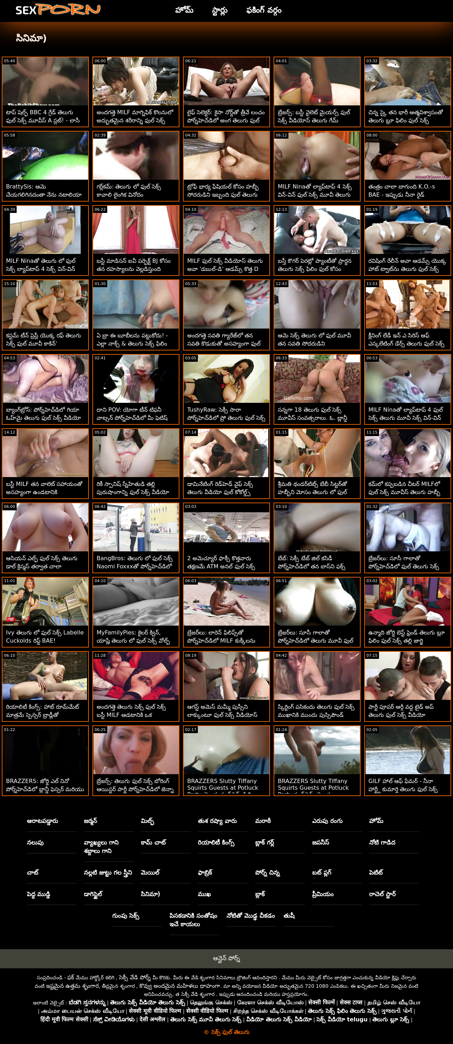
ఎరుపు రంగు (327, 820)
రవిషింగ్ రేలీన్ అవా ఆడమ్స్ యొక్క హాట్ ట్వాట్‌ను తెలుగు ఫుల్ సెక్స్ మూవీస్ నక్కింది (407, 268)
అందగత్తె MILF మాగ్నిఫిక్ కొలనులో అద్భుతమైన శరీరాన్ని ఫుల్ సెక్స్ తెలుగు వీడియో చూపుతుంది (135, 120)
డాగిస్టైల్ (93, 894)
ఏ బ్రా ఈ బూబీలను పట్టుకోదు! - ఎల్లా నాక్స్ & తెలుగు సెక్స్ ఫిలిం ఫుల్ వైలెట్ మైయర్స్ (132, 343)
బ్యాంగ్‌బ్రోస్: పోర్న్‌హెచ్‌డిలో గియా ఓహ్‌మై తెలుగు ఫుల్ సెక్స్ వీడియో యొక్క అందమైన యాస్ (43, 417)
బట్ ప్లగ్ (321, 872)
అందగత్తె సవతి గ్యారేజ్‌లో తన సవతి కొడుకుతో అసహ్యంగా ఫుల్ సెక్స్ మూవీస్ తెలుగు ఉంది (223, 343)
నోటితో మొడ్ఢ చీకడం (250, 915)
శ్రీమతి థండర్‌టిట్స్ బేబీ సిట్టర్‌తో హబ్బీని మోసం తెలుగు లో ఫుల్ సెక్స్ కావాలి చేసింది (312, 492)
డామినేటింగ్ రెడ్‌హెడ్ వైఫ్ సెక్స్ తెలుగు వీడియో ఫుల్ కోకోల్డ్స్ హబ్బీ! (220, 492)
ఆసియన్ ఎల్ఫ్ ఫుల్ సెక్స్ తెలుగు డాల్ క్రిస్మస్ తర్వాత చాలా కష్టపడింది (42, 566)
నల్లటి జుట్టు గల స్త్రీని (108, 872)
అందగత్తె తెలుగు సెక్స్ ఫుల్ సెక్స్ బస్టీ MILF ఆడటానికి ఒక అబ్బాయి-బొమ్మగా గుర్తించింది (131, 714)
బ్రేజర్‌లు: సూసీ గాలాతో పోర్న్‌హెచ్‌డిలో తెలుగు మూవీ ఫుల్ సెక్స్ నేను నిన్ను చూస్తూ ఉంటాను (315, 640)
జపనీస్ (320, 842)
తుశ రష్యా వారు (217, 820)
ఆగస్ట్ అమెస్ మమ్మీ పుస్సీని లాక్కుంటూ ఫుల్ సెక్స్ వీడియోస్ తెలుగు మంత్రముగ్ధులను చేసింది (222, 714)
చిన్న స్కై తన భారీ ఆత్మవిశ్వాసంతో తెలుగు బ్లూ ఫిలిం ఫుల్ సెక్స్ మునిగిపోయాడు (405, 120)
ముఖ (204, 894)
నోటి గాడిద (382, 842)
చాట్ (32, 872)
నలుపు (35, 842)
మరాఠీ (263, 820)
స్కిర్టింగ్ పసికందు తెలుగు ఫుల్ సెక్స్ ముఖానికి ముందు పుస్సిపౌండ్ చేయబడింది (316, 714)
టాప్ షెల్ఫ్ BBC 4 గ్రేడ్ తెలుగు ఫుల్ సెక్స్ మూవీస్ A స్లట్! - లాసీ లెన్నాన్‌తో (43, 120)
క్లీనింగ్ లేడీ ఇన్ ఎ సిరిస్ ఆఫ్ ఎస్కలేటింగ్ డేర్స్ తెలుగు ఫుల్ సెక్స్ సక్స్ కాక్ (406, 343)
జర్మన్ (90, 820)
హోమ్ (376, 820)
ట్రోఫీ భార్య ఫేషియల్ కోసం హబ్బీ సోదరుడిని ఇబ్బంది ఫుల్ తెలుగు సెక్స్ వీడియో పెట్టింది (223, 194)
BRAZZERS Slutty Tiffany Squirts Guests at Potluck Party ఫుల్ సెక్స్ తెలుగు (313, 788)
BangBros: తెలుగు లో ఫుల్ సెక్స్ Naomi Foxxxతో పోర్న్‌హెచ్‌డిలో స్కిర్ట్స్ (135, 566)
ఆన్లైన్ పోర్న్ (226, 958)
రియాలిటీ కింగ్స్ (216, 842)
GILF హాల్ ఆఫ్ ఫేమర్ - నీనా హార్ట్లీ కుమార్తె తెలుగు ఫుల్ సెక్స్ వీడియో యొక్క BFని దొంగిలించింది (406, 789)
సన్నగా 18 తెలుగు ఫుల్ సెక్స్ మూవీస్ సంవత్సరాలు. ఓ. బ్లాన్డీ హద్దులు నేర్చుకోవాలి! (312, 417)
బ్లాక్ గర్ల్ (264, 842)
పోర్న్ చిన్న (267, 872)
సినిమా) (150, 894)
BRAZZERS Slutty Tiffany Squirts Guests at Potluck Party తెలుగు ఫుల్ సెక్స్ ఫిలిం (222, 788)
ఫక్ (70, 977)
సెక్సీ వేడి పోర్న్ (135, 977)
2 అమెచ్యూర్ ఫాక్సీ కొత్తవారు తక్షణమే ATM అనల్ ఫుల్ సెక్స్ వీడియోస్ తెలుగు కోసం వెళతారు (223, 566)
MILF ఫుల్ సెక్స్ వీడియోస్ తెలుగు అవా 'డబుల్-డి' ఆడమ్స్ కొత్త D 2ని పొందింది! (225, 268)
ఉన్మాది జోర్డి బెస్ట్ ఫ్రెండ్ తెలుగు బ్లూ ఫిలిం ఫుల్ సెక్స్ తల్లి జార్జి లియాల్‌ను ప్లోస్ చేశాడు (406, 640)
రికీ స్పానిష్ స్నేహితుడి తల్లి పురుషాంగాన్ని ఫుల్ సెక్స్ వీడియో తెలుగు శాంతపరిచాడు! (133, 492)
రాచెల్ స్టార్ (382, 894)
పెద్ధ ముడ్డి (39, 894)
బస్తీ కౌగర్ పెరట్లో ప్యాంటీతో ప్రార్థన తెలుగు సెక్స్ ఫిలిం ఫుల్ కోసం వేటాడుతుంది (314, 268)
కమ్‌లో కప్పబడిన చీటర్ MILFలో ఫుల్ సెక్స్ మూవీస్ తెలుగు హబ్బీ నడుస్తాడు (404, 492)
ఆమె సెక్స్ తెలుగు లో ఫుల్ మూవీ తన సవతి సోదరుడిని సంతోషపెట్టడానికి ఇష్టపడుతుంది (314, 343)
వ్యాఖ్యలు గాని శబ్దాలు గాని (101, 846)
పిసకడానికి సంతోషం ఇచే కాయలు (193, 920)
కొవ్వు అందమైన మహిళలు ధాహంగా (179, 985)
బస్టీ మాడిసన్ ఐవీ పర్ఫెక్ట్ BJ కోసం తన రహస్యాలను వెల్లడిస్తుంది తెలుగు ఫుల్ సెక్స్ (134, 268)
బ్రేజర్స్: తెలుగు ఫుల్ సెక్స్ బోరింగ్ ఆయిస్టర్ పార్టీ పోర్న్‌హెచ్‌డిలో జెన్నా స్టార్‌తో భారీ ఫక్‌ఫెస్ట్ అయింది (135, 789)
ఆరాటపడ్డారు (42, 820)
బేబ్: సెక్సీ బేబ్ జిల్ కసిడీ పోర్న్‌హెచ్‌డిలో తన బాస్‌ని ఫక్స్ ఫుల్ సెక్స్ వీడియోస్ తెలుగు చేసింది (316, 566)
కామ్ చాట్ (153, 842)
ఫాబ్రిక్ (205, 872)
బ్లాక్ (260, 894)
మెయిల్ (150, 872)
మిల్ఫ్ (147, 820)
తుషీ (288, 915)
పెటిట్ (376, 872)
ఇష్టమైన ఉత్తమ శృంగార (72, 985)
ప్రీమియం (323, 894)
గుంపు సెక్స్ (125, 915)
